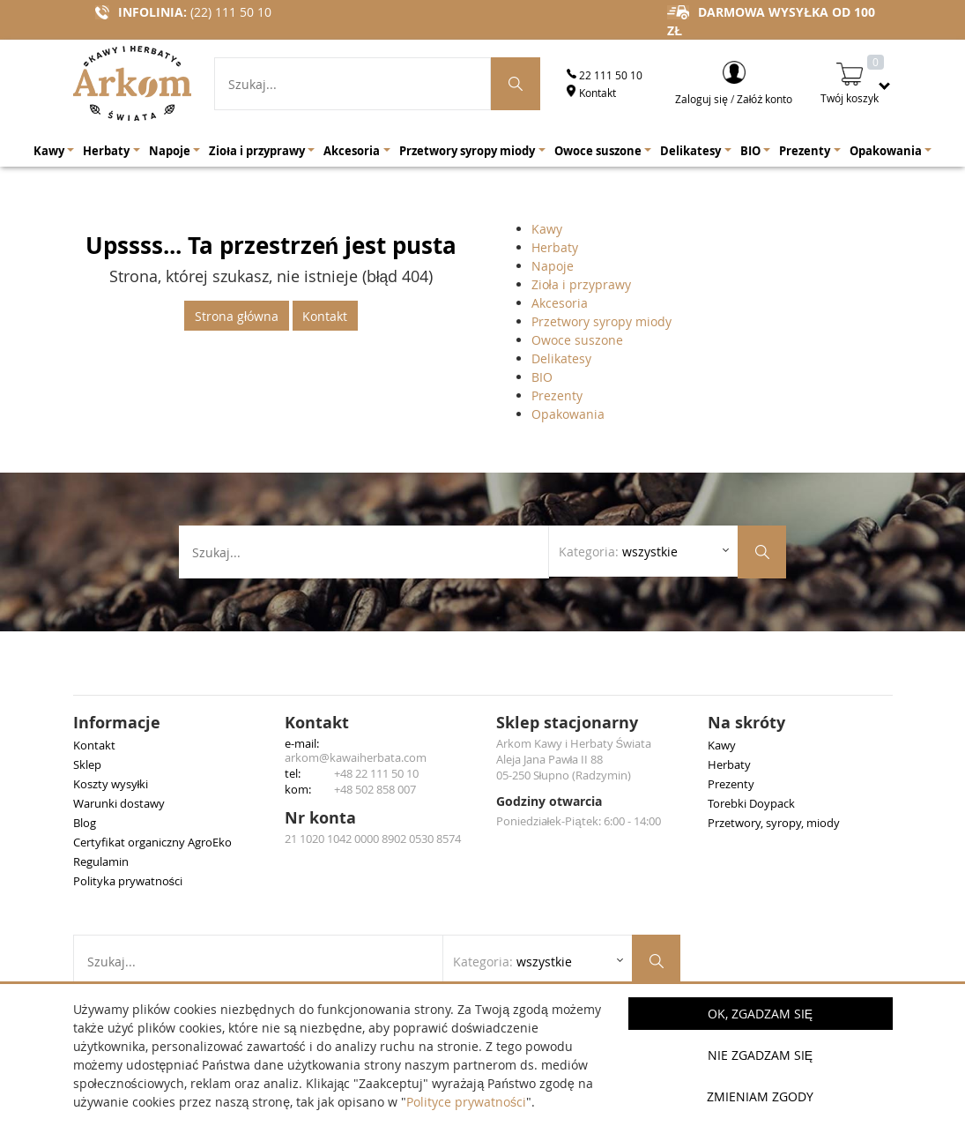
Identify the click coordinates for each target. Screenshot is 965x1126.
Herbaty (554, 247)
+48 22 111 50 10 (376, 773)
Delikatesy (561, 358)
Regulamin (101, 861)
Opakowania (568, 414)
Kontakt (591, 93)
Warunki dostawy (119, 803)
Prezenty (557, 395)
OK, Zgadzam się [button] (760, 1013)
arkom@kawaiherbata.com (356, 757)
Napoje (552, 265)
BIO (542, 377)
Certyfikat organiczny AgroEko (152, 842)
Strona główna (236, 316)
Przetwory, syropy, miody (774, 823)
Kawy (546, 228)
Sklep (87, 764)
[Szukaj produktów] (515, 83)
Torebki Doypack (751, 803)
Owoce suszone (577, 340)
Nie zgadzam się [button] (760, 1055)
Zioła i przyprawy (581, 284)
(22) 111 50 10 (230, 12)
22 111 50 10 (604, 75)
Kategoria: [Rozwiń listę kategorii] (618, 551)
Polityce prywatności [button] (466, 1101)
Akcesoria (559, 303)
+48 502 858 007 (375, 789)
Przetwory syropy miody (601, 321)
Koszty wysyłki (111, 784)
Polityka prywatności (128, 881)
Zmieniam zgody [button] (760, 1096)
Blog (84, 823)
